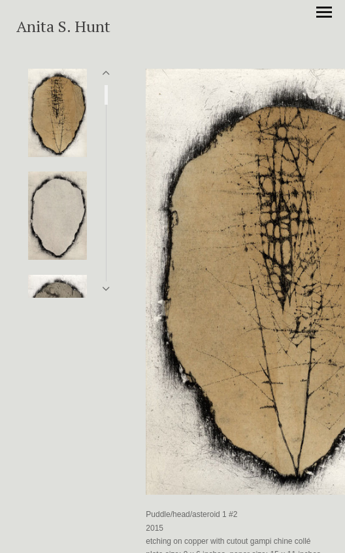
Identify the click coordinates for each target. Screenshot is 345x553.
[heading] (63, 29)
